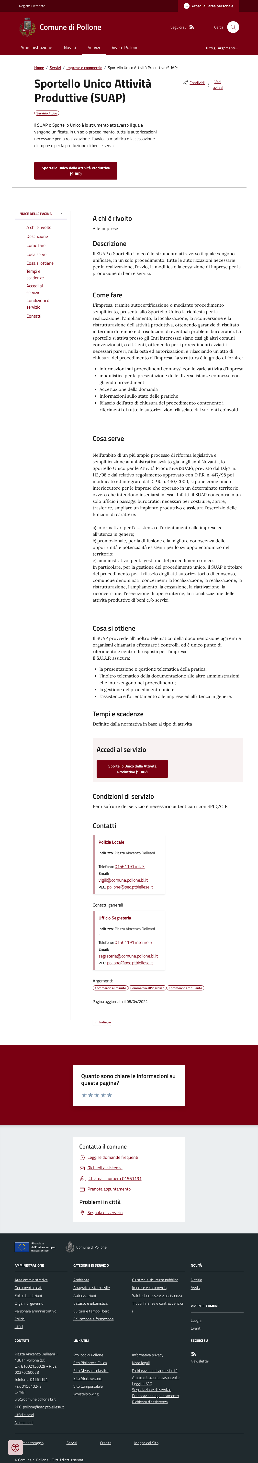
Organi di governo (29, 1303)
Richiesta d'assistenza (150, 1402)
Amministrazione (36, 47)
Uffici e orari (24, 1415)
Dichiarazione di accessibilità (155, 1370)
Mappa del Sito (146, 1443)
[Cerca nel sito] (231, 27)
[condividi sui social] (193, 83)
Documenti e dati (28, 1288)
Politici (20, 1319)
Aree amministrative (31, 1280)
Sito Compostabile (88, 1386)
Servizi (94, 47)
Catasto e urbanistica (90, 1303)
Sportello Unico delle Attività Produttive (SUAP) (76, 171)
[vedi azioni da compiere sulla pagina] (215, 85)
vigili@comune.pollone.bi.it (123, 880)
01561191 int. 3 (130, 866)
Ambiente (81, 1280)
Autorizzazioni (84, 1295)
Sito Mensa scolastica (91, 1370)
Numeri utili (24, 1422)
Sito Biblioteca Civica (90, 1363)
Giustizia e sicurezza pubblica (155, 1280)
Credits (105, 1443)
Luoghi (196, 1320)
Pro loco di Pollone (88, 1355)
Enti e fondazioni (28, 1295)
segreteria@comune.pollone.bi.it (128, 956)
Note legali (141, 1363)
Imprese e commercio (84, 68)
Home (39, 68)
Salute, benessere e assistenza (157, 1295)
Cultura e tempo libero (91, 1311)
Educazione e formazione (93, 1319)
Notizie (196, 1280)
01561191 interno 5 (133, 942)
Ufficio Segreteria (115, 918)
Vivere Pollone (125, 47)
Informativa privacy (147, 1355)
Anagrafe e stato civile (91, 1288)
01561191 (39, 1379)
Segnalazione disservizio (151, 1389)
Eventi (196, 1328)
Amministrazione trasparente (155, 1377)
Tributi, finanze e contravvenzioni (158, 1307)
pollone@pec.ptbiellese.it (130, 887)
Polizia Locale (111, 842)
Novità (70, 47)
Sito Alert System (87, 1378)
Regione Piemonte (32, 5)
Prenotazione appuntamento (155, 1396)
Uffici (19, 1327)
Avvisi (195, 1288)
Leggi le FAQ (142, 1383)
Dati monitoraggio (29, 1443)
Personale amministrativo (35, 1311)
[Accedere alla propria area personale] (208, 6)
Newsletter (200, 1361)
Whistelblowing (86, 1394)
